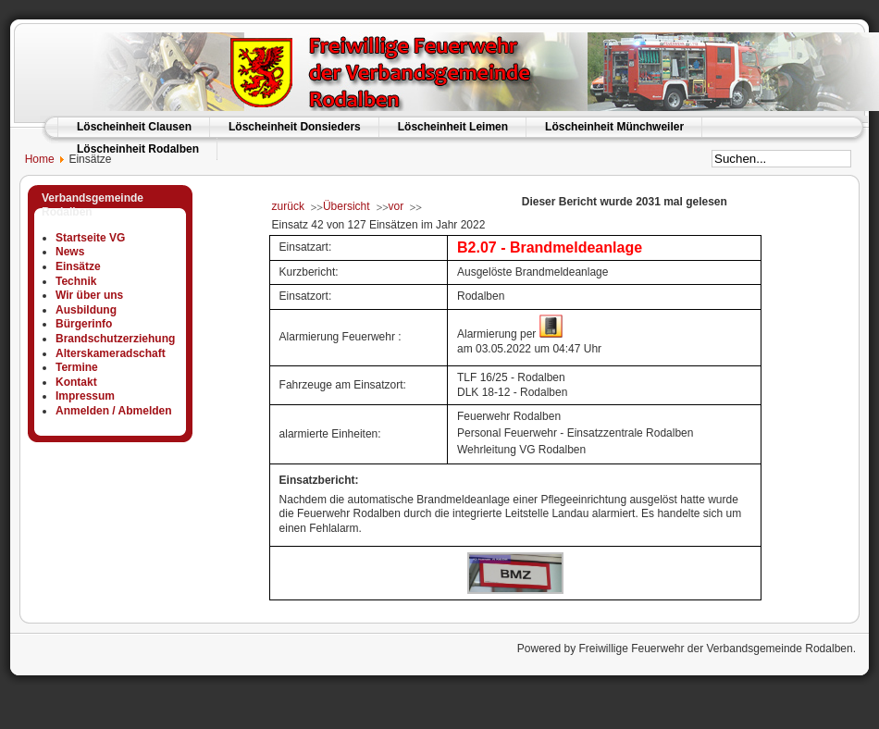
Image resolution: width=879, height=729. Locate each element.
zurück (288, 206)
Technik (76, 281)
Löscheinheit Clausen (134, 126)
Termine (77, 367)
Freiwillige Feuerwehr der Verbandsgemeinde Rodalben (715, 648)
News (70, 251)
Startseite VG (90, 237)
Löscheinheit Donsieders (295, 126)
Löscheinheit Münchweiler (614, 126)
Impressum (85, 395)
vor (396, 206)
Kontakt (76, 382)
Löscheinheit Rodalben (138, 148)
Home (32, 159)
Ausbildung (86, 309)
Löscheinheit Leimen (453, 126)
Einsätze (78, 266)
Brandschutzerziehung (115, 338)
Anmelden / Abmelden (114, 410)
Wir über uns (89, 295)
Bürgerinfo (84, 323)
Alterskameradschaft (111, 353)
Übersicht (346, 206)
